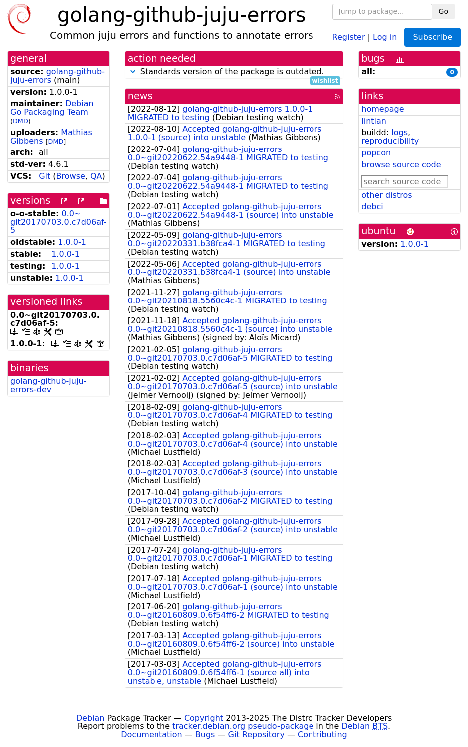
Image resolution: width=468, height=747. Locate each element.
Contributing (322, 734)
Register (348, 36)
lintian (373, 121)
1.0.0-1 (72, 242)
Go (443, 11)
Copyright (203, 718)
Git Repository (256, 734)
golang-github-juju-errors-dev (48, 385)
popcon (376, 152)
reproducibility (390, 141)
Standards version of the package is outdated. (234, 72)
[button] (132, 71)
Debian (90, 718)
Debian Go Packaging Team (52, 108)
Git (44, 176)
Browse (70, 176)
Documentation (151, 734)
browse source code (401, 164)
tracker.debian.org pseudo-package (242, 726)
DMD (20, 121)
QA (96, 176)
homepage (382, 109)
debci (372, 206)
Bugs (205, 734)
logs (399, 132)
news (140, 96)
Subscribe (432, 37)
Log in (385, 36)
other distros (386, 195)
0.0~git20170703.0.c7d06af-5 (58, 222)
